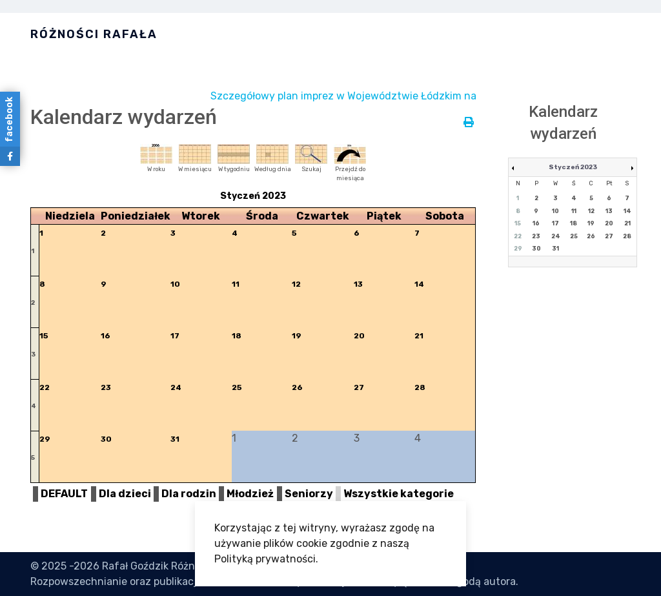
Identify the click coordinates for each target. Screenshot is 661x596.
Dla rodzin (188, 494)
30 (106, 439)
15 (43, 335)
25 (237, 387)
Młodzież (250, 494)
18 (236, 335)
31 (174, 439)
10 (175, 284)
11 (235, 284)
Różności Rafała (94, 34)
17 (174, 335)
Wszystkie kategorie (398, 494)
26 (297, 387)
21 (418, 335)
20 (359, 335)
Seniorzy (309, 494)
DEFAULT (64, 494)
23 (106, 387)
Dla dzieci (125, 494)
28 (419, 387)
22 (44, 387)
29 (44, 439)
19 (296, 335)
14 (419, 284)
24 (175, 387)
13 (358, 284)
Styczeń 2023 (573, 167)
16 (105, 335)
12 (296, 284)
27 (359, 387)
